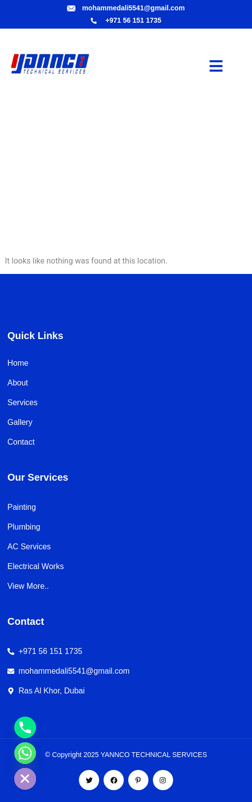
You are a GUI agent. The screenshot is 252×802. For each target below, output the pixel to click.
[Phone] (25, 727)
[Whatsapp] (25, 753)
